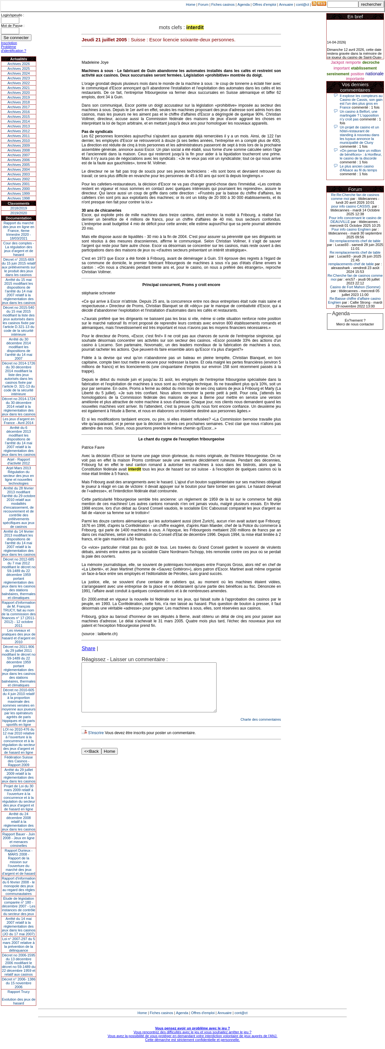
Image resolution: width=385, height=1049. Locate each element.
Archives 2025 (18, 68)
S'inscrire (96, 742)
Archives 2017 (18, 107)
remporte (353, 62)
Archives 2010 (18, 141)
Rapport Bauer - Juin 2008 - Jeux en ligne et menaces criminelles (18, 840)
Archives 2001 (18, 184)
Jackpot (337, 62)
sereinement (338, 74)
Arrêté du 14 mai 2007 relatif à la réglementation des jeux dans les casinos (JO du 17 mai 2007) (19, 926)
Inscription (9, 43)
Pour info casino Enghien (351, 229)
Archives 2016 (18, 112)
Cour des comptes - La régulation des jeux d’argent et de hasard (18, 249)
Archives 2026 (18, 64)
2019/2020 (18, 213)
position (357, 74)
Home (190, 4)
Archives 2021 (18, 88)
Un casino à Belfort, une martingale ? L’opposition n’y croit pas (359, 115)
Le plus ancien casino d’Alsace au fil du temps (358, 168)
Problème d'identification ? (13, 49)
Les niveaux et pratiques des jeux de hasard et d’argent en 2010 (19, 636)
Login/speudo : (12, 15)
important (342, 68)
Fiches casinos (223, 4)
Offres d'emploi (264, 4)
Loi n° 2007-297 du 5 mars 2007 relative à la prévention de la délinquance (18, 944)
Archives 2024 (18, 73)
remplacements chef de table (351, 264)
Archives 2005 (18, 165)
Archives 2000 (18, 189)
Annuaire (286, 4)
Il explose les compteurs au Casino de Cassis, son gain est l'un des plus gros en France (361, 101)
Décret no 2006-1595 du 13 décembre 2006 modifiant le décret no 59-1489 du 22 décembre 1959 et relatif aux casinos (19, 964)
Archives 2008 (18, 150)
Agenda (243, 4)
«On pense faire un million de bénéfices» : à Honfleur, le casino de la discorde (361, 154)
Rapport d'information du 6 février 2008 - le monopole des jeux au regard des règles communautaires (19, 886)
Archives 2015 (18, 117)
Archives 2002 (18, 179)
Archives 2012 (18, 131)
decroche (370, 62)
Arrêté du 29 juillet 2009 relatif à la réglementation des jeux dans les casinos (19, 775)
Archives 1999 (18, 193)
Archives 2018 (18, 102)
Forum (203, 4)
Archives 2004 (18, 169)
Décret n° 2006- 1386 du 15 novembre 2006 (19, 983)
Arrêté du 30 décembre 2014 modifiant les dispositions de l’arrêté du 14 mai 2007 (18, 348)
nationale (374, 73)
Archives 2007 (18, 155)
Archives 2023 (18, 78)
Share (88, 648)
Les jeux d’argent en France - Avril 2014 (18, 421)
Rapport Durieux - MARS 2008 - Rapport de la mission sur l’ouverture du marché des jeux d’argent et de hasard (18, 861)
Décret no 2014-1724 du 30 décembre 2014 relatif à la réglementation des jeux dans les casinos (19, 406)
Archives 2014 (18, 121)
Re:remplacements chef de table (355, 241)
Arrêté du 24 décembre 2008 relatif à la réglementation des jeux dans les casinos (19, 821)
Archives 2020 (18, 92)
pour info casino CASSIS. (351, 206)
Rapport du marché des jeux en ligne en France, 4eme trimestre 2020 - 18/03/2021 (18, 230)
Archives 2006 (18, 160)
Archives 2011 (18, 136)
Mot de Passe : (12, 26)
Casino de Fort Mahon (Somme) (355, 287)
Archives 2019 (18, 97)
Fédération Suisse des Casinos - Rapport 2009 (18, 761)
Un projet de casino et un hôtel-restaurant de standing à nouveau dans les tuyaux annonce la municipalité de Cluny (359, 134)
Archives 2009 (18, 145)
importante (355, 79)
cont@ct (302, 4)
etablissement (364, 68)
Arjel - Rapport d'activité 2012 (18, 461)
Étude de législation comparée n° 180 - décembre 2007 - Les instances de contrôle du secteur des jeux (18, 906)
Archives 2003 (18, 174)
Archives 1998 (18, 198)
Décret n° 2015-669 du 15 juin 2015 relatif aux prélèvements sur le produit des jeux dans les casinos (18, 267)
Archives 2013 (18, 126)
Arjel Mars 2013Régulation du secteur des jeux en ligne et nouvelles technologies (18, 475)
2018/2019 (18, 208)
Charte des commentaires (261, 729)
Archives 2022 (18, 83)
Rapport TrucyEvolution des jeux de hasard (19, 997)
